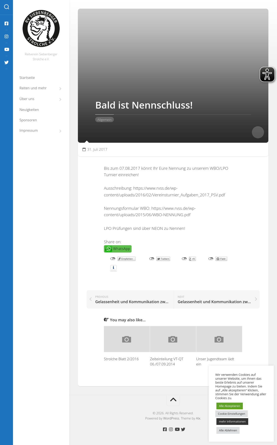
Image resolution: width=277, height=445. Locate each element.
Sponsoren (28, 120)
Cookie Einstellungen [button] (231, 414)
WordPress (171, 418)
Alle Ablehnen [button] (228, 430)
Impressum (28, 130)
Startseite (27, 77)
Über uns (26, 99)
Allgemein (104, 119)
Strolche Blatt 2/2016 (121, 358)
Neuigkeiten (29, 109)
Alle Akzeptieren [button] (229, 406)
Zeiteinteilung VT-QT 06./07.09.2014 (166, 361)
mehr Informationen (232, 421)
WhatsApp (121, 248)
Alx (198, 418)
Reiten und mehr (33, 88)
